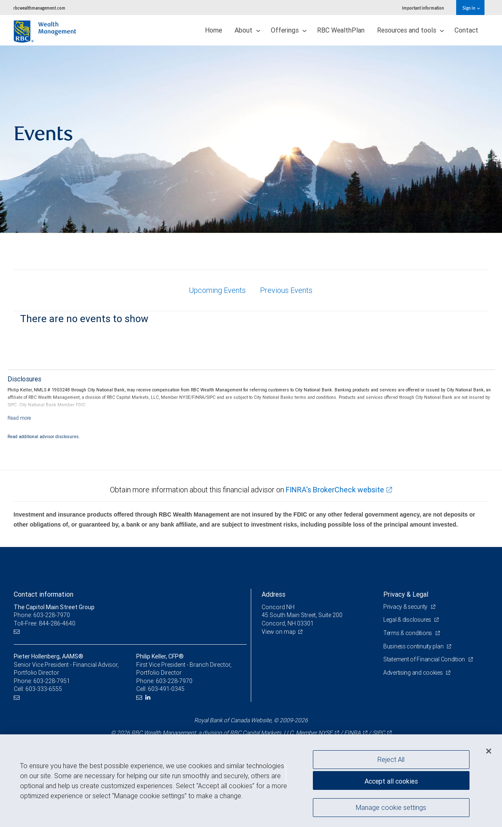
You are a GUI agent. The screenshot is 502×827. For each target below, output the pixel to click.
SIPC (378, 732)
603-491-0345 (166, 689)
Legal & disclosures (407, 619)
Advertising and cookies (413, 672)
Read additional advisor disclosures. (43, 436)
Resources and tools (410, 30)
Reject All (391, 759)
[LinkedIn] (148, 697)
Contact (466, 30)
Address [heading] (273, 594)
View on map (279, 631)
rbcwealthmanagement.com (39, 7)
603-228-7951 (51, 681)
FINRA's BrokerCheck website (335, 489)
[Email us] (18, 632)
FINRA (352, 732)
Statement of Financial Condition (424, 659)
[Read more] (19, 418)
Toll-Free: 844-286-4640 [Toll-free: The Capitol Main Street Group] (44, 623)
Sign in (471, 7)
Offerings (289, 30)
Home (213, 30)
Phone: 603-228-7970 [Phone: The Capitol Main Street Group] (42, 615)
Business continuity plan (414, 646)
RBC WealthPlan (341, 30)
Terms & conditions (408, 633)
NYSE (325, 732)
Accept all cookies (391, 781)
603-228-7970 (174, 681)
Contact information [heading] (43, 594)
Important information (423, 7)
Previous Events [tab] (286, 290)
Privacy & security (406, 606)
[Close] (489, 751)
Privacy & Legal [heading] (405, 594)
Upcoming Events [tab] (217, 290)
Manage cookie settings (391, 807)
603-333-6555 (43, 689)
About (247, 30)
